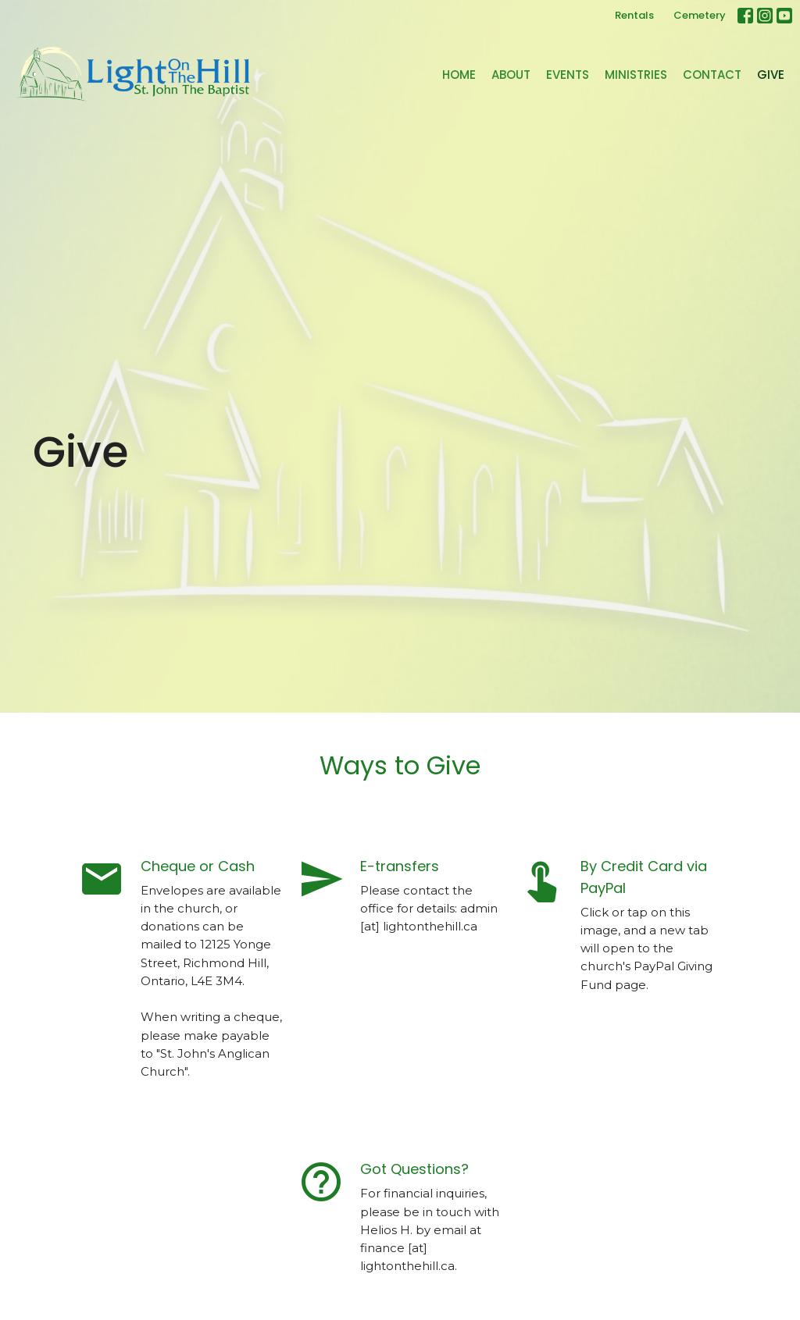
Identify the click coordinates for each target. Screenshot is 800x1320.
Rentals (634, 15)
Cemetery (699, 15)
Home (459, 74)
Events (567, 74)
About (510, 74)
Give (770, 74)
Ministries (636, 74)
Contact (712, 74)
